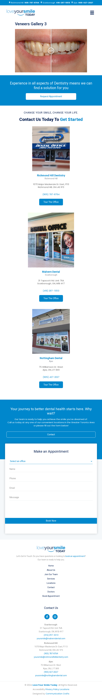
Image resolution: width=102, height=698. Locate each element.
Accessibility (39, 689)
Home (51, 566)
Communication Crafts (57, 693)
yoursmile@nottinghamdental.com (51, 675)
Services (51, 579)
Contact (51, 587)
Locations (51, 583)
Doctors (51, 592)
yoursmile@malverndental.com (51, 638)
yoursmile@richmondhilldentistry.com (51, 657)
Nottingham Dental (51, 358)
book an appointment (75, 556)
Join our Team (51, 574)
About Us (51, 570)
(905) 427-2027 (51, 377)
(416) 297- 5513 (51, 290)
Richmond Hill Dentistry (51, 175)
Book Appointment (51, 596)
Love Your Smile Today (45, 685)
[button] (92, 12)
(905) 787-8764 (51, 194)
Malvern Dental (51, 271)
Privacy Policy (52, 689)
